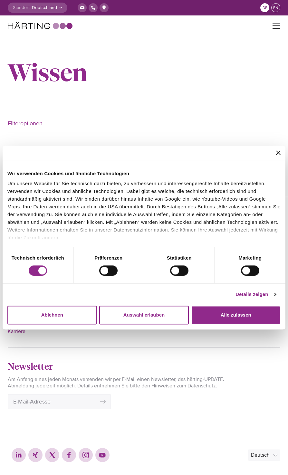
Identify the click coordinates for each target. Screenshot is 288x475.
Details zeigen (251, 294)
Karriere (16, 331)
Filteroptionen (25, 123)
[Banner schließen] (278, 152)
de (265, 7)
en (275, 7)
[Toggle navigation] (276, 25)
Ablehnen (52, 315)
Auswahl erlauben (144, 315)
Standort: (22, 7)
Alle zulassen (236, 315)
